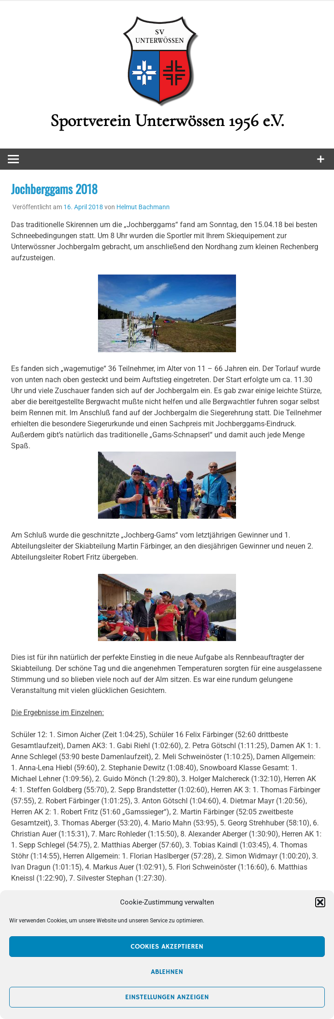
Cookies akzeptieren (167, 946)
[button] (320, 902)
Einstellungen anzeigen (167, 997)
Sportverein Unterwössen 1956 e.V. (167, 120)
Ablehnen (167, 971)
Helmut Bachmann (143, 207)
